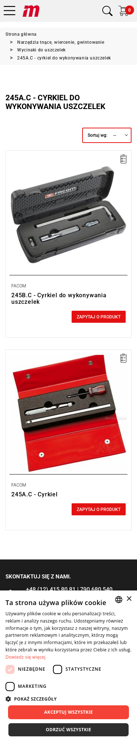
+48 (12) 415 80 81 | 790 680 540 (69, 589)
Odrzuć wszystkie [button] (68, 729)
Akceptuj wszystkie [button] (68, 712)
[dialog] (68, 667)
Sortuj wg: (97, 135)
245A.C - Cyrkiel (34, 494)
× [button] (129, 599)
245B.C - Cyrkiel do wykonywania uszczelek (59, 298)
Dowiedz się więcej (25, 657)
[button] (68, 698)
